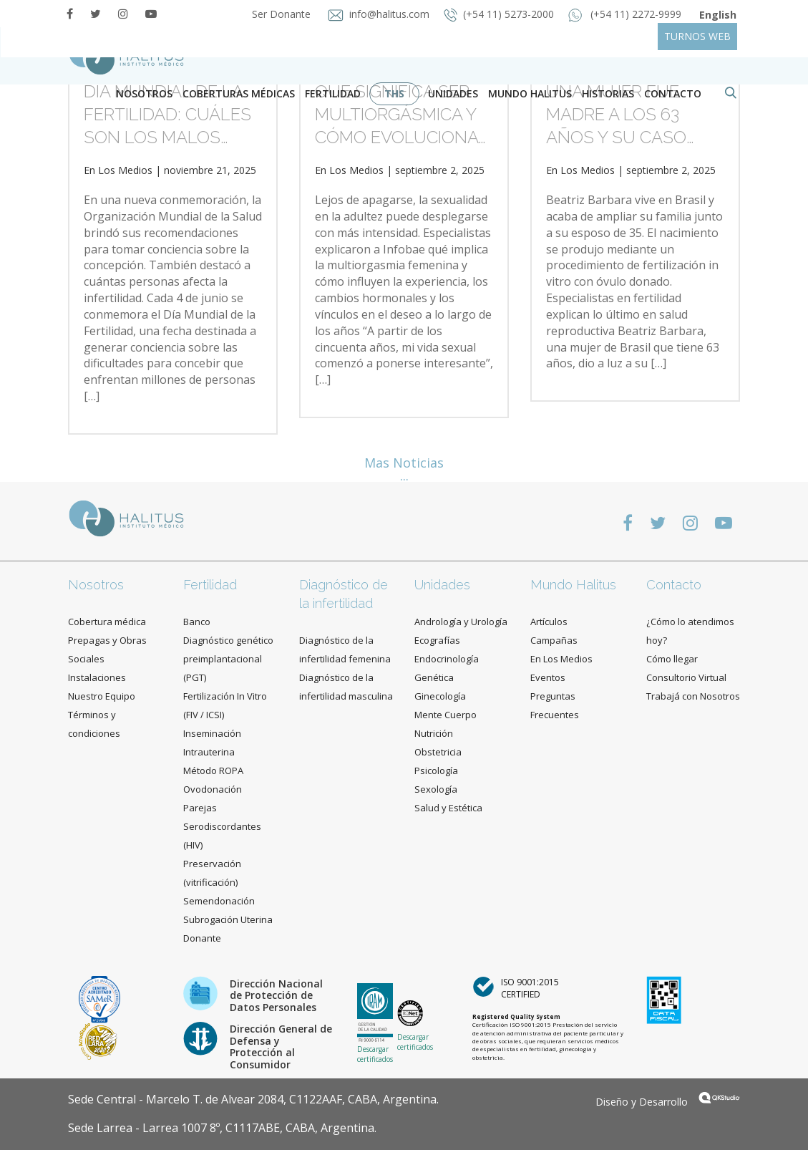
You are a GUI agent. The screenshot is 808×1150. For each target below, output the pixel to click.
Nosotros (144, 93)
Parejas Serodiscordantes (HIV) (222, 826)
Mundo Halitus (530, 93)
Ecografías (437, 640)
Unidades (453, 93)
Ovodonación (212, 789)
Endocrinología (446, 658)
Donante (202, 938)
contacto (672, 93)
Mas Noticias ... (404, 469)
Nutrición (433, 733)
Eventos (547, 677)
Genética (434, 677)
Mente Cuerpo (445, 714)
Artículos (549, 621)
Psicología (436, 770)
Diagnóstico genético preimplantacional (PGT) (228, 659)
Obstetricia (438, 751)
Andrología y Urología (460, 621)
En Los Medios (118, 170)
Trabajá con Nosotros (693, 696)
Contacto (673, 584)
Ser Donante (280, 14)
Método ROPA (213, 770)
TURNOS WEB (697, 36)
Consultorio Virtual (686, 677)
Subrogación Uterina (228, 919)
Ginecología (440, 696)
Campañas (554, 640)
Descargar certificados (375, 1054)
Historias (608, 93)
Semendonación (219, 900)
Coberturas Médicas (238, 93)
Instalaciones (97, 677)
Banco (196, 621)
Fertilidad (333, 93)
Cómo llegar (672, 658)
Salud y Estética (448, 807)
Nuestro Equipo (101, 696)
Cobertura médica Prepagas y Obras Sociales (107, 640)
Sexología (435, 789)
